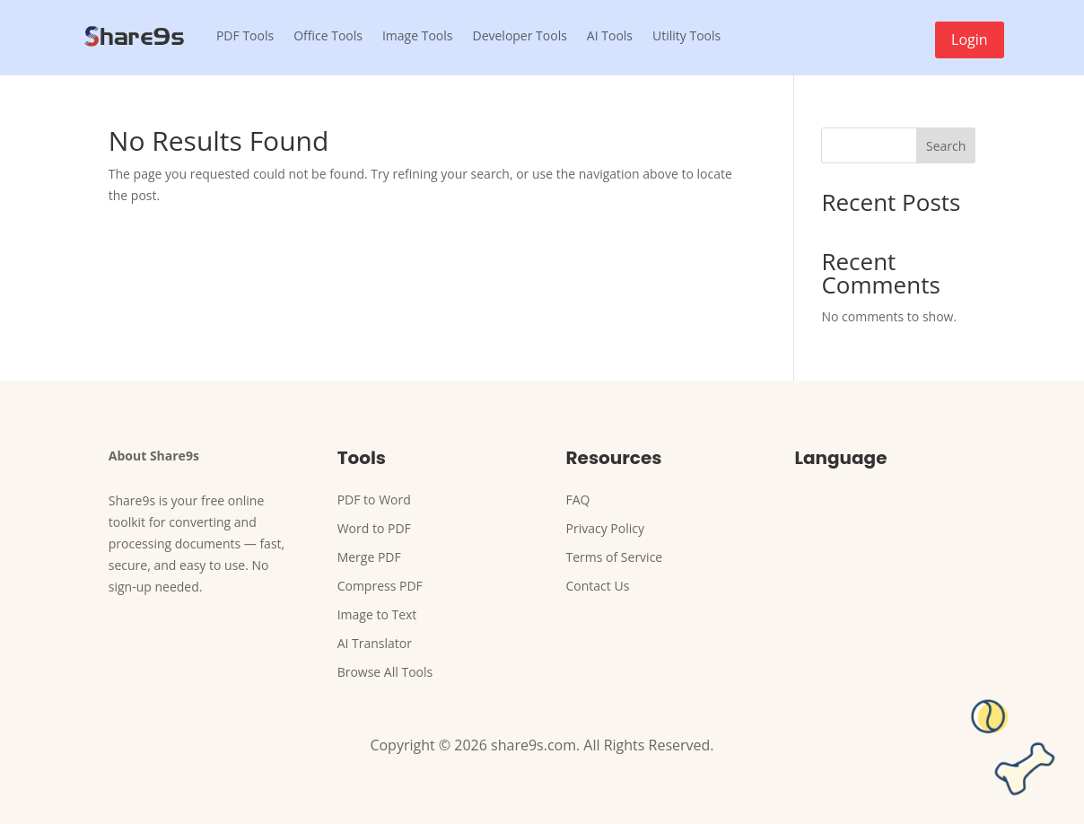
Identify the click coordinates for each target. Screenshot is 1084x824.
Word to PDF (374, 528)
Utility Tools (686, 35)
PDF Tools (245, 35)
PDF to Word (374, 499)
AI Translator (374, 643)
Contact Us (598, 585)
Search (946, 145)
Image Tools (417, 35)
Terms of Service (614, 556)
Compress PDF (380, 585)
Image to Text (377, 614)
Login (969, 39)
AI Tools (610, 35)
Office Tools (328, 35)
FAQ (578, 499)
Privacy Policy (605, 528)
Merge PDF (369, 556)
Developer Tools (519, 35)
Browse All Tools (385, 671)
